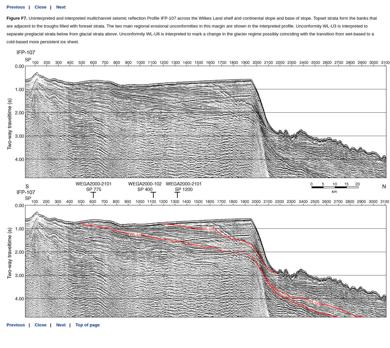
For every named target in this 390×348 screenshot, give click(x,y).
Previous (16, 7)
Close (40, 7)
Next (61, 7)
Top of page (87, 324)
